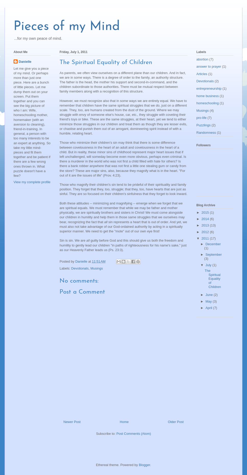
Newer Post (72, 422)
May (209, 301)
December (213, 244)
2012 (205, 232)
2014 (205, 219)
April (209, 308)
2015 (205, 212)
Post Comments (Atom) (133, 434)
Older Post (176, 422)
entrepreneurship (208, 88)
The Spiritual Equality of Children (213, 278)
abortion (202, 59)
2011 (205, 238)
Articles (201, 74)
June (210, 295)
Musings (97, 268)
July (209, 265)
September (214, 254)
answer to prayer (208, 66)
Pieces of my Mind (67, 26)
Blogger (144, 465)
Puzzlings (203, 125)
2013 (205, 225)
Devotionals (80, 268)
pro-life (201, 118)
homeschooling (207, 103)
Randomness (206, 133)
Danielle (25, 62)
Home (124, 422)
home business (207, 96)
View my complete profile (32, 182)
